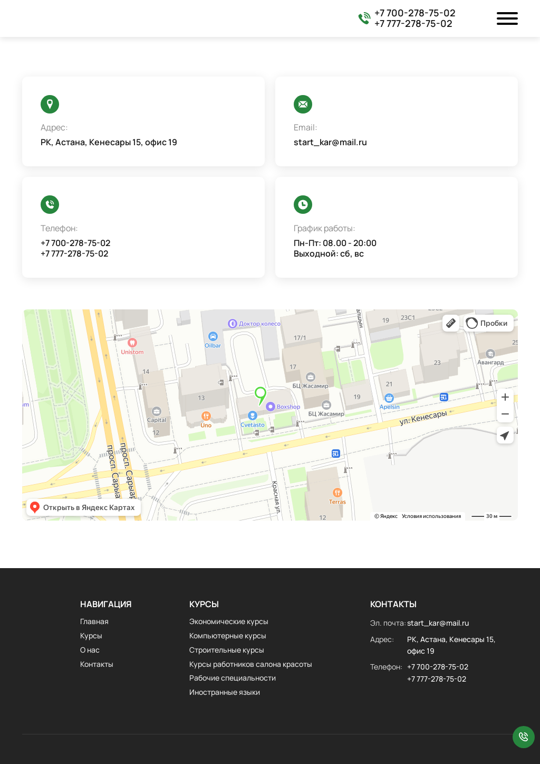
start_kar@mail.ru (330, 142)
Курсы (91, 635)
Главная (94, 621)
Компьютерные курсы (227, 635)
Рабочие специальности (232, 678)
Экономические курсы (228, 621)
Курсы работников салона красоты (250, 664)
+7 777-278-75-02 (413, 23)
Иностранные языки (224, 692)
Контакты (96, 664)
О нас (90, 650)
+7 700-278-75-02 (415, 13)
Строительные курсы (226, 650)
